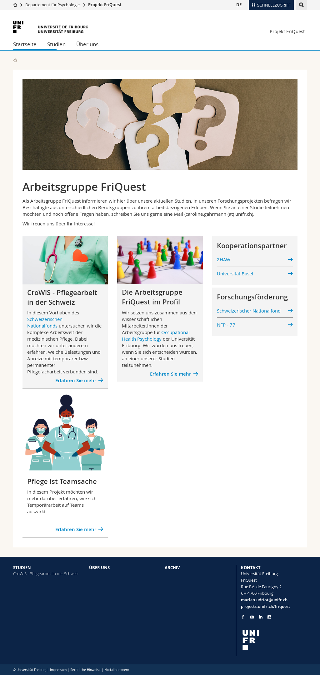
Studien (56, 44)
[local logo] (274, 640)
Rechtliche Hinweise (85, 670)
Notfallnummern (116, 670)
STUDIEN (22, 567)
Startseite (25, 44)
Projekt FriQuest (105, 4)
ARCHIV (172, 567)
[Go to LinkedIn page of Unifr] (260, 617)
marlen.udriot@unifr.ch (264, 600)
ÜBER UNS (99, 567)
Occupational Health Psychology (156, 335)
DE (239, 4)
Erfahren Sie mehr (75, 380)
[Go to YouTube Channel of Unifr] (252, 617)
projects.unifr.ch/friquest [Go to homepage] (265, 606)
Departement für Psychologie (52, 4)
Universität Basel (235, 273)
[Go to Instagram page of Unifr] (269, 617)
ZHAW (223, 259)
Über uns (87, 44)
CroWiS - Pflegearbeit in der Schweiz (45, 573)
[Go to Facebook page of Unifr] (243, 617)
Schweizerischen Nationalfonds (44, 322)
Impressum (58, 670)
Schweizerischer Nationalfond (249, 311)
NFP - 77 (226, 325)
